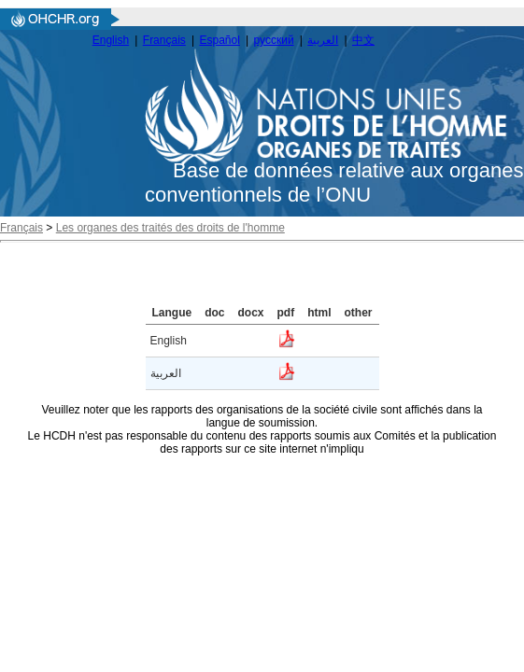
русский (274, 40)
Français (164, 40)
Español (220, 40)
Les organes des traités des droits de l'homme (170, 227)
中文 (363, 40)
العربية (322, 40)
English (110, 40)
